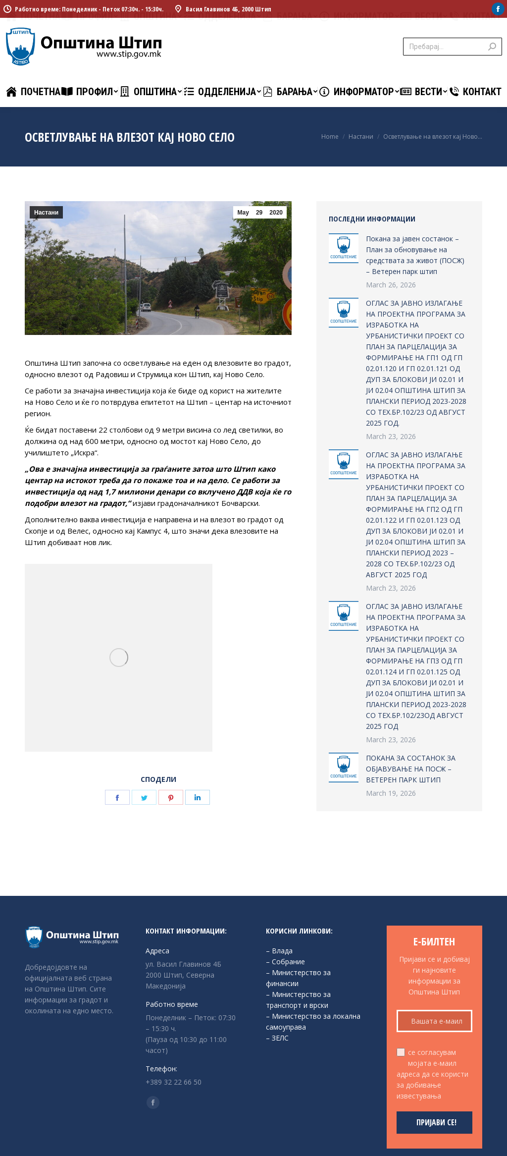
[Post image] (343, 248)
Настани (46, 212)
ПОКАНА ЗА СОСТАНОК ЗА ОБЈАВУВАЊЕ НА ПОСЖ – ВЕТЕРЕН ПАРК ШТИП (411, 768)
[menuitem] (32, 92)
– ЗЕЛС (277, 1038)
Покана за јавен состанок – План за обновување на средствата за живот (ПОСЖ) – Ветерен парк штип (415, 255)
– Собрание (285, 961)
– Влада (279, 950)
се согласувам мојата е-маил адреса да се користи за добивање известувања (432, 1074)
